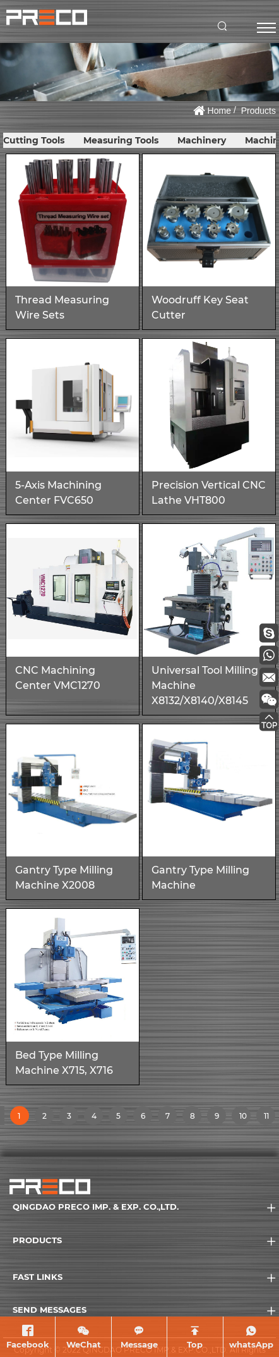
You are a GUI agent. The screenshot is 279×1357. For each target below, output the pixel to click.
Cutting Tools (33, 140)
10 (245, 1118)
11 (269, 1118)
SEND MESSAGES (49, 1310)
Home (219, 111)
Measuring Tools (120, 140)
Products (258, 111)
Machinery (201, 140)
